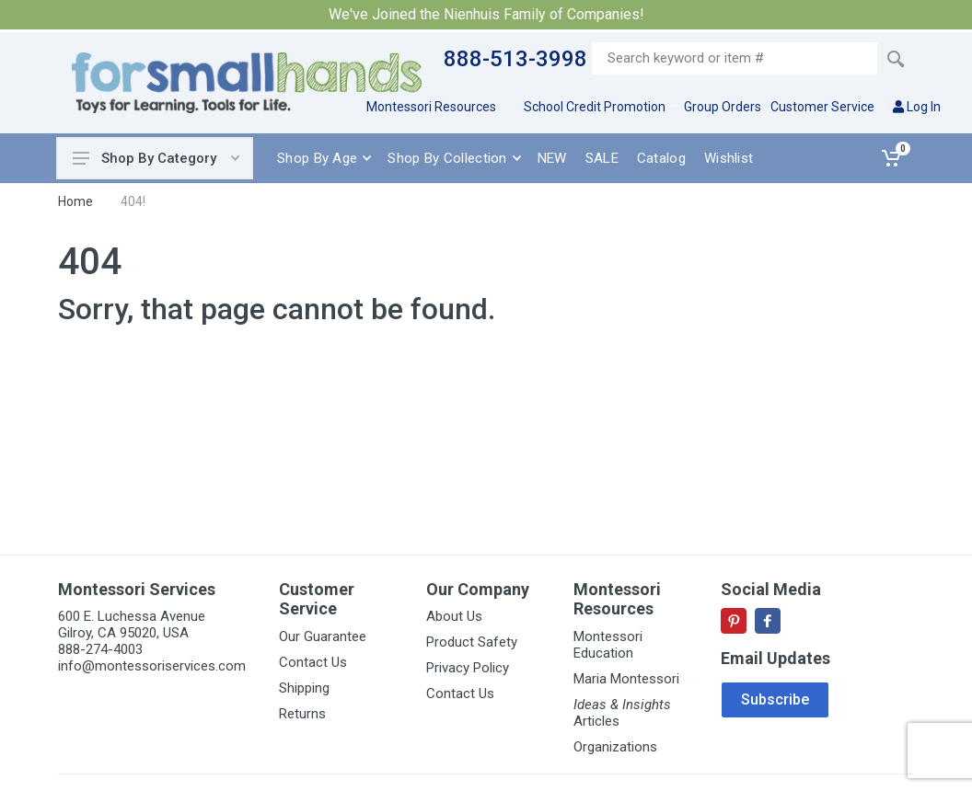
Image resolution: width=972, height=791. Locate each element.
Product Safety (471, 642)
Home (75, 201)
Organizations (615, 747)
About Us (454, 616)
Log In (917, 106)
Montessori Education (607, 644)
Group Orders (722, 106)
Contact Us (313, 662)
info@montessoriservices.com (152, 666)
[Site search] (734, 58)
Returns (302, 713)
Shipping (304, 688)
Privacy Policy (467, 667)
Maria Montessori (626, 679)
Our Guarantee (322, 636)
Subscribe (775, 699)
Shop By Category (156, 158)
